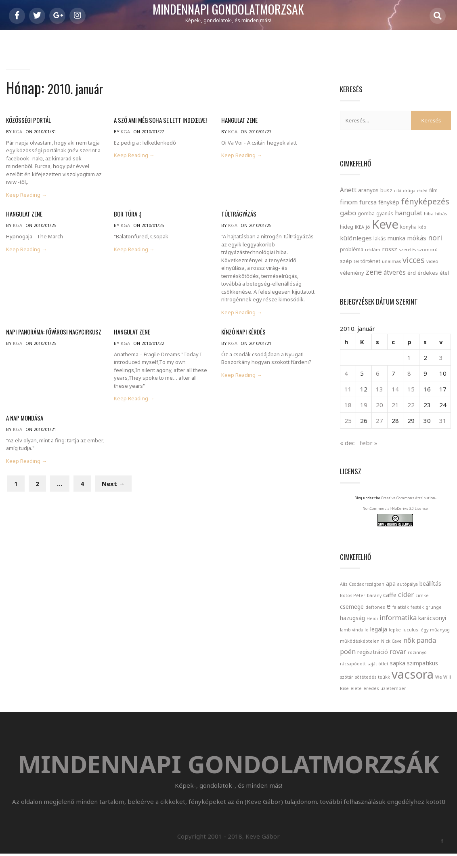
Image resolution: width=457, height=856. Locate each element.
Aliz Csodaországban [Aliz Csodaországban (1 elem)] (362, 584)
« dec (347, 443)
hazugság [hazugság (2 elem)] (352, 618)
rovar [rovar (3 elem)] (398, 651)
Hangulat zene (238, 120)
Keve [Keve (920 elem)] (385, 224)
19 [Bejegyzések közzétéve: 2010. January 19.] (363, 405)
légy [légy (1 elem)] (423, 630)
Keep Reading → (26, 195)
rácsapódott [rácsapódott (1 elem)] (353, 664)
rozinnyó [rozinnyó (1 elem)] (417, 652)
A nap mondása (23, 418)
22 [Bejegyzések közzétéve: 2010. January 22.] (411, 405)
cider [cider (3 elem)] (406, 594)
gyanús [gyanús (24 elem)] (384, 213)
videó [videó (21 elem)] (432, 261)
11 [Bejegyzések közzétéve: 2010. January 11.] (348, 389)
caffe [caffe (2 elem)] (389, 595)
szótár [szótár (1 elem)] (346, 677)
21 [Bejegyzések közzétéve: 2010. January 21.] (395, 405)
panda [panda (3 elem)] (426, 640)
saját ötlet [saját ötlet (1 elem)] (377, 664)
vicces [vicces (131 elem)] (413, 259)
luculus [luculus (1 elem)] (410, 630)
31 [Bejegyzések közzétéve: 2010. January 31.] (443, 420)
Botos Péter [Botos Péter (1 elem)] (352, 595)
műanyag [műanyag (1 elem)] (440, 630)
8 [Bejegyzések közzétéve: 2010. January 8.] (409, 373)
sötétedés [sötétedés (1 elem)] (365, 677)
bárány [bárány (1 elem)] (374, 595)
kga (17, 131)
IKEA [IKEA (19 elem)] (359, 227)
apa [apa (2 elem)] (391, 583)
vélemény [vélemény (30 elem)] (352, 272)
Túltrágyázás (238, 214)
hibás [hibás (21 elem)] (441, 213)
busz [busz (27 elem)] (386, 190)
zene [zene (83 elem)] (374, 272)
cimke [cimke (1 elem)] (422, 595)
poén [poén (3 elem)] (348, 651)
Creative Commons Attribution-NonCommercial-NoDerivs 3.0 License (399, 508)
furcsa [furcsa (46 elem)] (368, 202)
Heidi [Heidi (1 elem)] (372, 618)
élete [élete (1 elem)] (356, 688)
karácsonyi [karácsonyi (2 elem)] (432, 618)
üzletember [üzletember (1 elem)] (393, 688)
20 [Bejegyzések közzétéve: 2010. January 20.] (379, 405)
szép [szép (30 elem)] (346, 261)
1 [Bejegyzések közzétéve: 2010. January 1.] (409, 357)
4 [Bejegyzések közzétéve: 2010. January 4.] (346, 373)
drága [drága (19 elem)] (409, 190)
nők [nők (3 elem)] (409, 640)
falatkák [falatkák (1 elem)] (400, 607)
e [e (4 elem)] (388, 606)
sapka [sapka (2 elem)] (397, 663)
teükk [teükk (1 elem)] (384, 677)
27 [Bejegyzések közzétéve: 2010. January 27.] (379, 420)
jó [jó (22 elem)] (368, 227)
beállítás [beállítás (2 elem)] (430, 583)
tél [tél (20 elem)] (356, 261)
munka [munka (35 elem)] (396, 238)
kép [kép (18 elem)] (422, 227)
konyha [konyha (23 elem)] (408, 226)
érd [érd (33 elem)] (411, 272)
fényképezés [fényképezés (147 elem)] (425, 201)
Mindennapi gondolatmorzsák (228, 9)
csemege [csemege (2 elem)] (352, 606)
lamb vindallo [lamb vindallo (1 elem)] (354, 630)
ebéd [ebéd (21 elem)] (422, 190)
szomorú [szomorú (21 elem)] (427, 249)
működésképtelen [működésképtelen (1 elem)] (359, 641)
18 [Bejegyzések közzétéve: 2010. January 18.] (348, 405)
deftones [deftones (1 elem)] (375, 607)
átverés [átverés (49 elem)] (395, 272)
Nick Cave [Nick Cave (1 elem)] (391, 641)
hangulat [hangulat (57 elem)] (408, 212)
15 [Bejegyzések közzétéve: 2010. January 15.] (411, 389)
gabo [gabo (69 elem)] (348, 212)
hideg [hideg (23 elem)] (346, 226)
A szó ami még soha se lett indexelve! (158, 120)
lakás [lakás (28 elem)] (379, 238)
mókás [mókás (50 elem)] (416, 237)
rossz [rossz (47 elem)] (389, 249)
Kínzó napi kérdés (242, 332)
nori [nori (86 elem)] (435, 237)
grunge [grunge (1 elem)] (434, 607)
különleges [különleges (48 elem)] (356, 238)
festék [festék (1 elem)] (417, 607)
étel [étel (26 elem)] (444, 272)
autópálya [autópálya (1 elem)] (407, 584)
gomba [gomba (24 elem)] (366, 213)
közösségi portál (27, 120)
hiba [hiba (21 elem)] (429, 213)
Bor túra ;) (127, 214)
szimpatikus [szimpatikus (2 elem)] (422, 663)
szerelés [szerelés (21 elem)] (407, 249)
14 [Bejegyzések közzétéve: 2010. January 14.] (395, 389)
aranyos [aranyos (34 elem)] (368, 190)
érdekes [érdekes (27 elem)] (427, 272)
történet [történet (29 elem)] (370, 261)
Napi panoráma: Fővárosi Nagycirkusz (51, 332)
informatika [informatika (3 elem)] (398, 617)
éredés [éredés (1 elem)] (371, 688)
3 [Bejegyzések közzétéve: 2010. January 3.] (441, 357)
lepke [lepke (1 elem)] (395, 630)
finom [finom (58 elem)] (349, 202)
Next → (113, 484)
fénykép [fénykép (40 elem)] (388, 202)
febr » (368, 443)
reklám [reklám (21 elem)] (372, 249)
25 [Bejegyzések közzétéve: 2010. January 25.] (348, 420)
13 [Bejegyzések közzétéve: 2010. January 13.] (379, 389)
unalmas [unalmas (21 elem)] (391, 261)
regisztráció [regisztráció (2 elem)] (372, 652)
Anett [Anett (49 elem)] (348, 190)
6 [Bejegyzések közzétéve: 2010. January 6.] (377, 373)
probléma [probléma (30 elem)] (351, 249)
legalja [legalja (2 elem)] (378, 629)
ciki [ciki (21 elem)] (397, 190)
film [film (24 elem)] (433, 190)
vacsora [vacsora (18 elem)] (413, 674)
